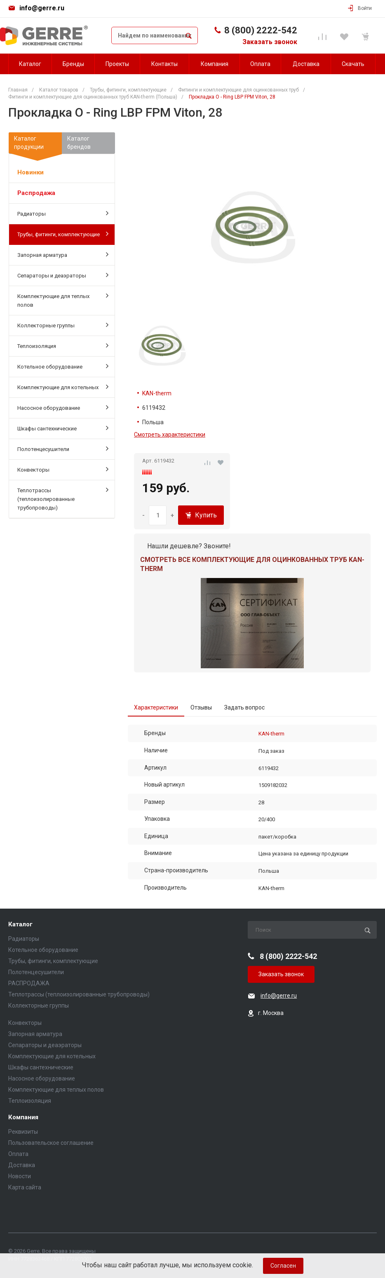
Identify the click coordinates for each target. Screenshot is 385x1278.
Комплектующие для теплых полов (62, 300)
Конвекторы (62, 469)
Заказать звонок (269, 42)
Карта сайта (24, 1187)
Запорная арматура (62, 254)
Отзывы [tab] (201, 707)
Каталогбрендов (79, 142)
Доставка (21, 1165)
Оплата (18, 1154)
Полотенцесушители (62, 448)
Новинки (30, 172)
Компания (23, 1117)
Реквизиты (23, 1131)
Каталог (20, 924)
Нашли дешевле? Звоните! (189, 546)
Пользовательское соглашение (51, 1142)
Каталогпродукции (35, 144)
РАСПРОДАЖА (28, 983)
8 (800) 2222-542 (260, 30)
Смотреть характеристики (169, 434)
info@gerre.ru (41, 8)
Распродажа (36, 193)
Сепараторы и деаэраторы (62, 275)
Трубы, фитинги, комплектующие (62, 233)
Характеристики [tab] (156, 707)
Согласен (283, 1265)
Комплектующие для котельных (62, 386)
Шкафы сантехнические (62, 428)
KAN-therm (156, 393)
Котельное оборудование (62, 366)
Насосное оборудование (62, 407)
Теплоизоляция (62, 345)
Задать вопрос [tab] (244, 707)
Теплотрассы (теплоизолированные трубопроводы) (62, 498)
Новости (19, 1176)
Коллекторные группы (62, 325)
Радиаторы (62, 213)
